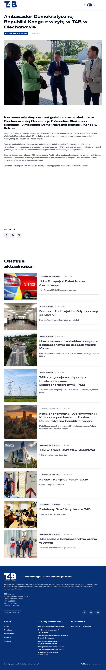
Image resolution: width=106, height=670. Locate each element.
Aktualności (9, 634)
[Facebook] (84, 612)
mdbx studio (32, 664)
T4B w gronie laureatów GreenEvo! (67, 450)
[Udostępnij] (6, 235)
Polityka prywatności (90, 664)
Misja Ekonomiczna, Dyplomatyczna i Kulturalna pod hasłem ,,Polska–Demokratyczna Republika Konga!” (68, 418)
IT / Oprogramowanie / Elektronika (48, 631)
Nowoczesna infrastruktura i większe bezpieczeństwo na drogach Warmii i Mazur (68, 345)
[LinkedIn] (91, 612)
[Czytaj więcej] (20, 286)
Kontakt (7, 641)
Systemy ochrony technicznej (51, 626)
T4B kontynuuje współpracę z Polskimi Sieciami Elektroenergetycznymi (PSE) (62, 381)
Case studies (46, 307)
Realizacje (9, 630)
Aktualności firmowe (16, 34)
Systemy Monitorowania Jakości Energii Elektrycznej (53, 637)
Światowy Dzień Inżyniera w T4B (65, 509)
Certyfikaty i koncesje (81, 626)
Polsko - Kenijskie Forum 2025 (63, 480)
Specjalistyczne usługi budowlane (48, 654)
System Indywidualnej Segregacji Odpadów (48, 643)
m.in (48, 144)
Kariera (7, 637)
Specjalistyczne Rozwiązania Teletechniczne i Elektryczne (51, 648)
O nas (6, 626)
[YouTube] (97, 612)
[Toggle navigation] (100, 5)
